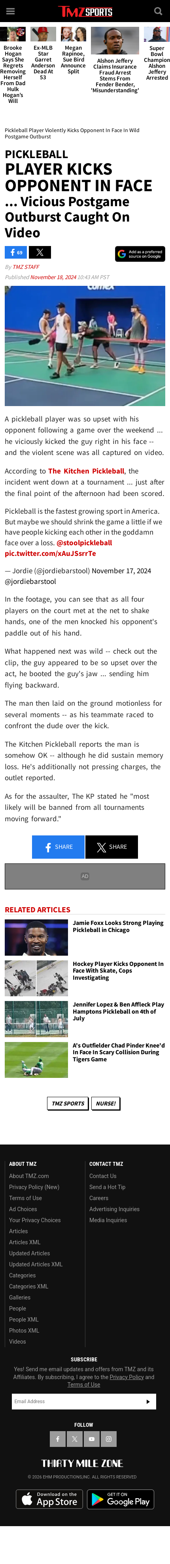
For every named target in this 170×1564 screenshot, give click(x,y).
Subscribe (148, 1401)
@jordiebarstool (30, 581)
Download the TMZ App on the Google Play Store (120, 1499)
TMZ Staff (25, 266)
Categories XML (28, 1286)
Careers (98, 1198)
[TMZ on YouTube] (92, 1439)
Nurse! (105, 1103)
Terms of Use (25, 1198)
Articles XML (25, 1242)
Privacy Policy (127, 1377)
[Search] (159, 11)
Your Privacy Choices (35, 1220)
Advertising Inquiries (114, 1209)
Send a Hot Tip (107, 1187)
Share (58, 847)
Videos (17, 1341)
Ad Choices (23, 1209)
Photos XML (24, 1330)
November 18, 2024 (53, 277)
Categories (22, 1275)
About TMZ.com (29, 1176)
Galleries (19, 1297)
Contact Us (103, 1176)
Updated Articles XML (35, 1264)
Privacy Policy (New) (34, 1187)
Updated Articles (29, 1253)
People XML (24, 1319)
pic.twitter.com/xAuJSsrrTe (50, 553)
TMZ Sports (67, 1103)
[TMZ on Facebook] (58, 1439)
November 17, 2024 (121, 570)
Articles (18, 1231)
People (17, 1308)
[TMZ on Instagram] (109, 1439)
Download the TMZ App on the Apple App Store (49, 1499)
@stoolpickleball (84, 542)
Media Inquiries (108, 1220)
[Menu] (11, 11)
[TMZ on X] (75, 1439)
